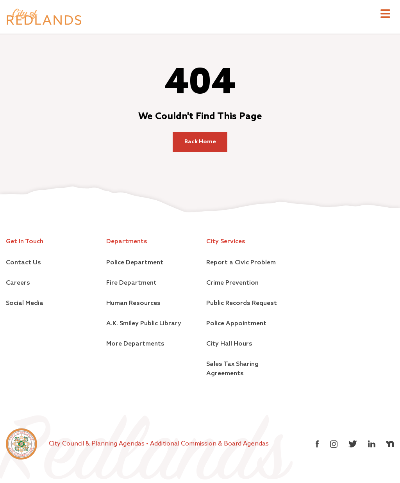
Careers (18, 283)
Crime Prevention (232, 283)
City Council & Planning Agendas (97, 444)
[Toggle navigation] (385, 14)
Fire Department (131, 283)
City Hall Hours (229, 344)
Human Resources (133, 303)
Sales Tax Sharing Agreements (232, 369)
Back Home (200, 141)
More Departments (135, 344)
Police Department (134, 263)
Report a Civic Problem (241, 263)
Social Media (24, 303)
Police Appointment (236, 324)
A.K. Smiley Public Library (143, 324)
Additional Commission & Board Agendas (209, 444)
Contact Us (23, 263)
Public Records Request (241, 303)
